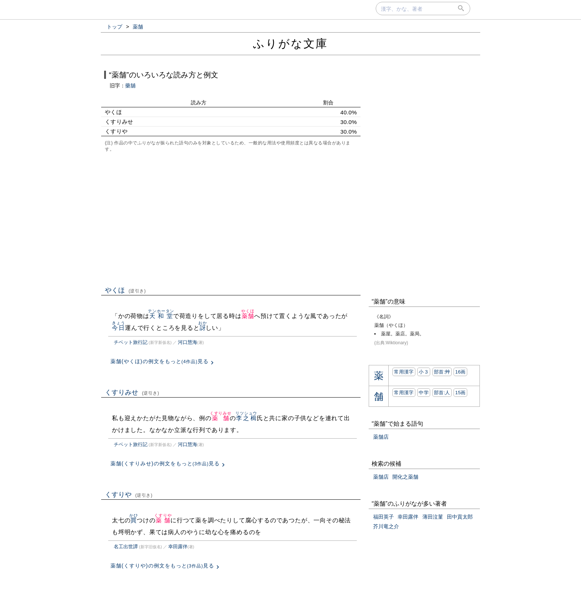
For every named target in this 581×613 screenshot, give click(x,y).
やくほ (125, 290)
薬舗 (247, 316)
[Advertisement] (231, 218)
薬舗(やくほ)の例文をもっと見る (159, 361)
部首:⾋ (442, 372)
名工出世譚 (126, 546)
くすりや (129, 494)
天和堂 (161, 316)
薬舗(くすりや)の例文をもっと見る (162, 566)
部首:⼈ (442, 392)
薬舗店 (381, 437)
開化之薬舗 (405, 477)
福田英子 (383, 517)
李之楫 (246, 418)
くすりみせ (132, 392)
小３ (424, 372)
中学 (424, 392)
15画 (460, 392)
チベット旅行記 (130, 342)
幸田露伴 (177, 546)
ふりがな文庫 (290, 43)
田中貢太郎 (460, 517)
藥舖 (130, 85)
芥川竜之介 (386, 526)
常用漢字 (404, 372)
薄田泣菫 (432, 517)
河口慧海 (187, 342)
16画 (460, 372)
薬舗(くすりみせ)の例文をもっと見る (165, 463)
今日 (118, 328)
